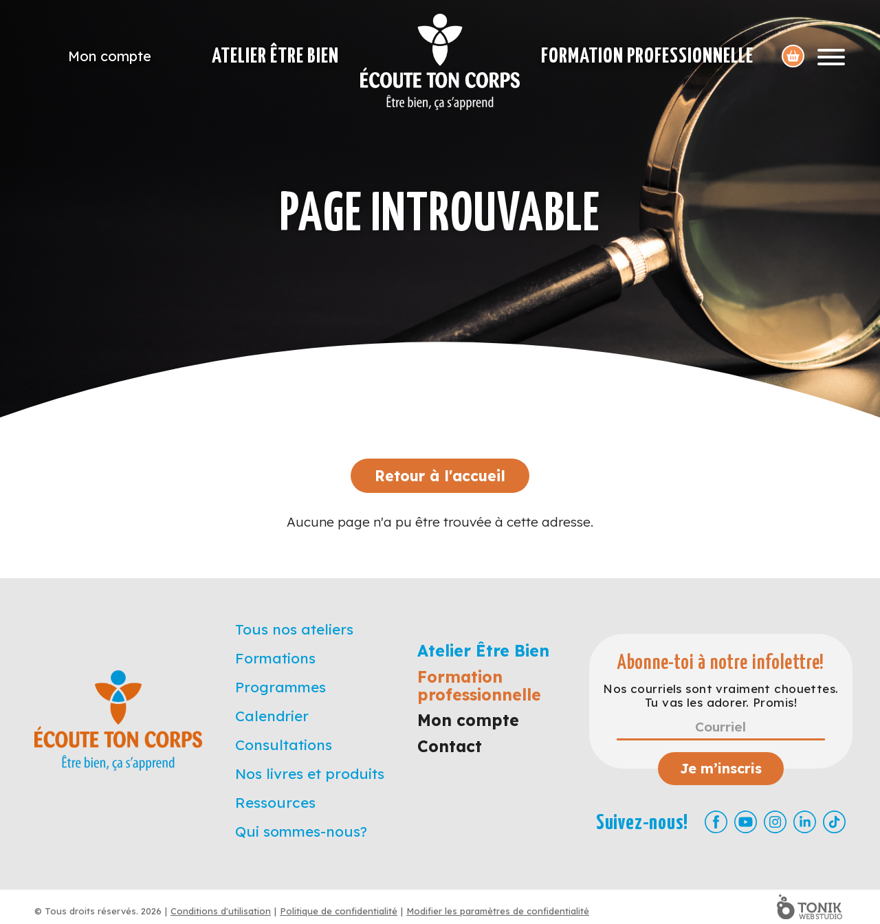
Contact (449, 746)
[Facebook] (716, 822)
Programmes (280, 687)
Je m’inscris (721, 768)
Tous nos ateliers (294, 629)
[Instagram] (775, 822)
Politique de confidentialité (338, 910)
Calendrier (272, 716)
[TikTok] (834, 822)
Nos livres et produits (309, 773)
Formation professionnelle (647, 56)
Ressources (275, 802)
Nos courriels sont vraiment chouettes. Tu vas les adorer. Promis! (720, 696)
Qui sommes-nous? (301, 831)
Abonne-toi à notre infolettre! (720, 663)
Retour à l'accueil (440, 476)
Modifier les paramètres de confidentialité (497, 910)
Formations (275, 658)
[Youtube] (745, 822)
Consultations (283, 745)
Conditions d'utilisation (220, 910)
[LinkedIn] (804, 822)
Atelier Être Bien (275, 56)
